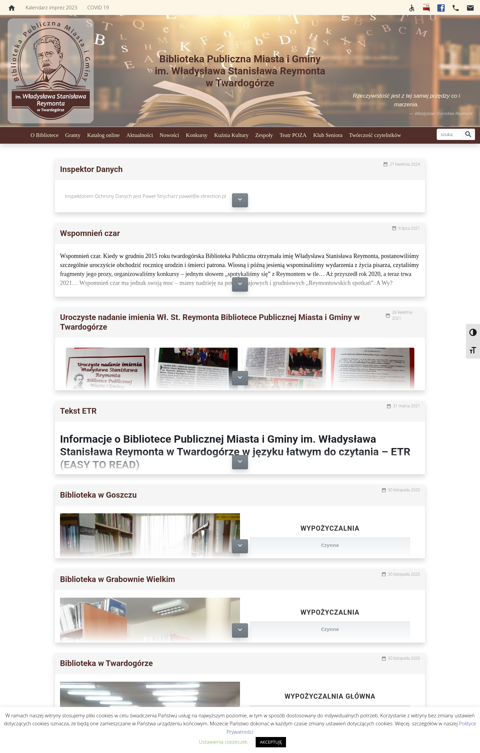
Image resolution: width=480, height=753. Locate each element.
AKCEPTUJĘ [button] (271, 742)
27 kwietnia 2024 (405, 164)
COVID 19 (98, 7)
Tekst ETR (78, 411)
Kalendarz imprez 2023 (51, 7)
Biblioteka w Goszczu (98, 495)
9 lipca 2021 (409, 228)
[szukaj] (449, 134)
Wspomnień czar (90, 233)
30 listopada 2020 (404, 490)
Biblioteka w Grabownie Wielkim (117, 579)
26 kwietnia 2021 (402, 315)
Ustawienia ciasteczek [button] (223, 741)
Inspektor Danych (91, 169)
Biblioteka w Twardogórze (106, 663)
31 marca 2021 (406, 406)
